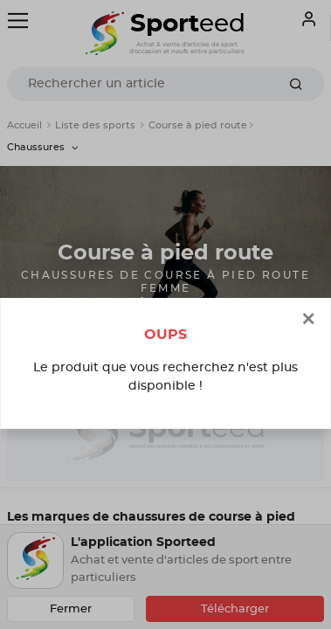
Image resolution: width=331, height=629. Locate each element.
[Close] (308, 320)
